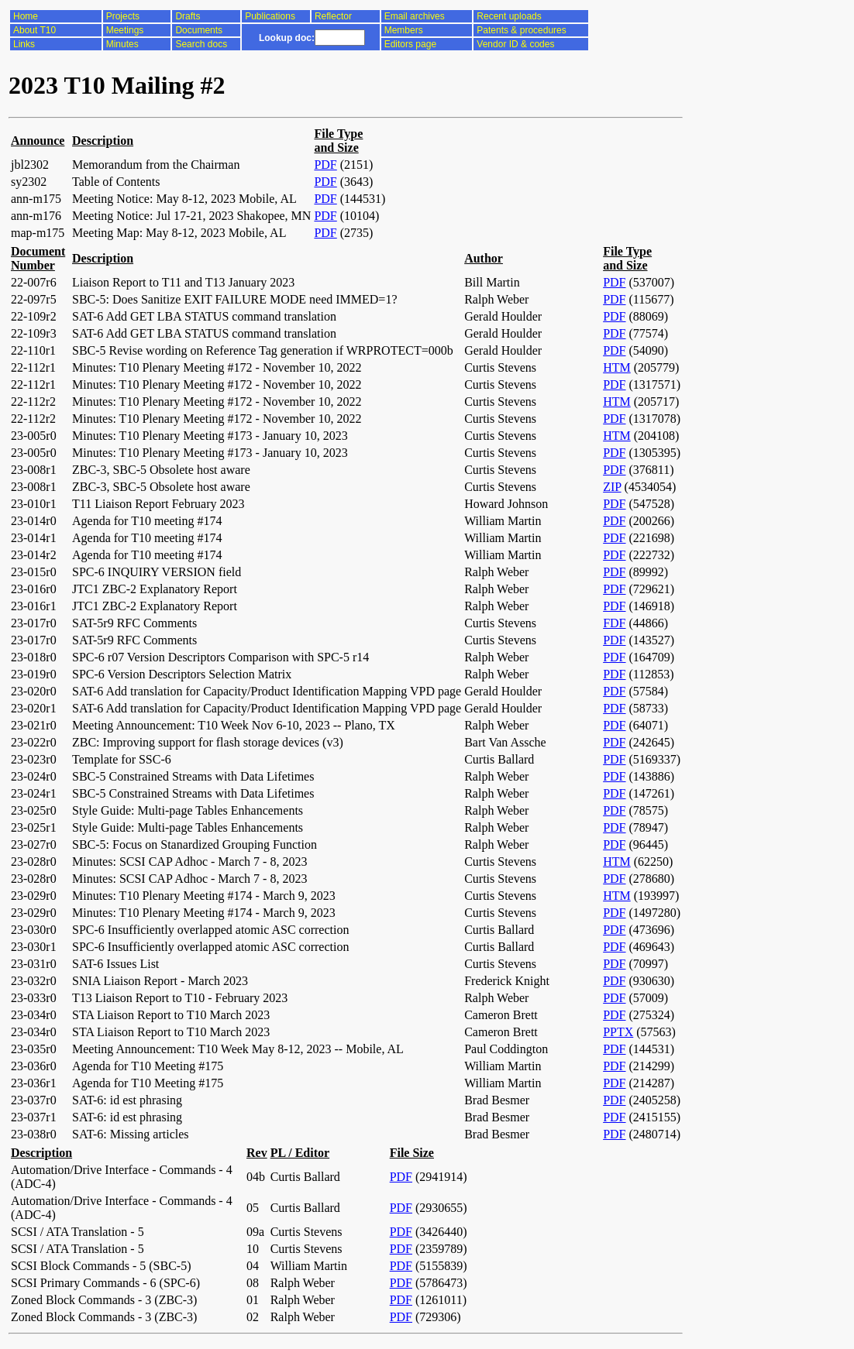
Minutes (122, 44)
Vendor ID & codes (515, 44)
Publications (270, 16)
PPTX (618, 1031)
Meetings (125, 30)
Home (25, 16)
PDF (325, 164)
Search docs (201, 44)
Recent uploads (509, 16)
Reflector (333, 16)
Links (24, 44)
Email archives (414, 16)
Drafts (187, 16)
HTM (617, 367)
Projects (122, 16)
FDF (614, 623)
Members (403, 30)
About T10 (34, 30)
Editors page (410, 44)
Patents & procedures (521, 30)
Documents (198, 30)
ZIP (612, 486)
